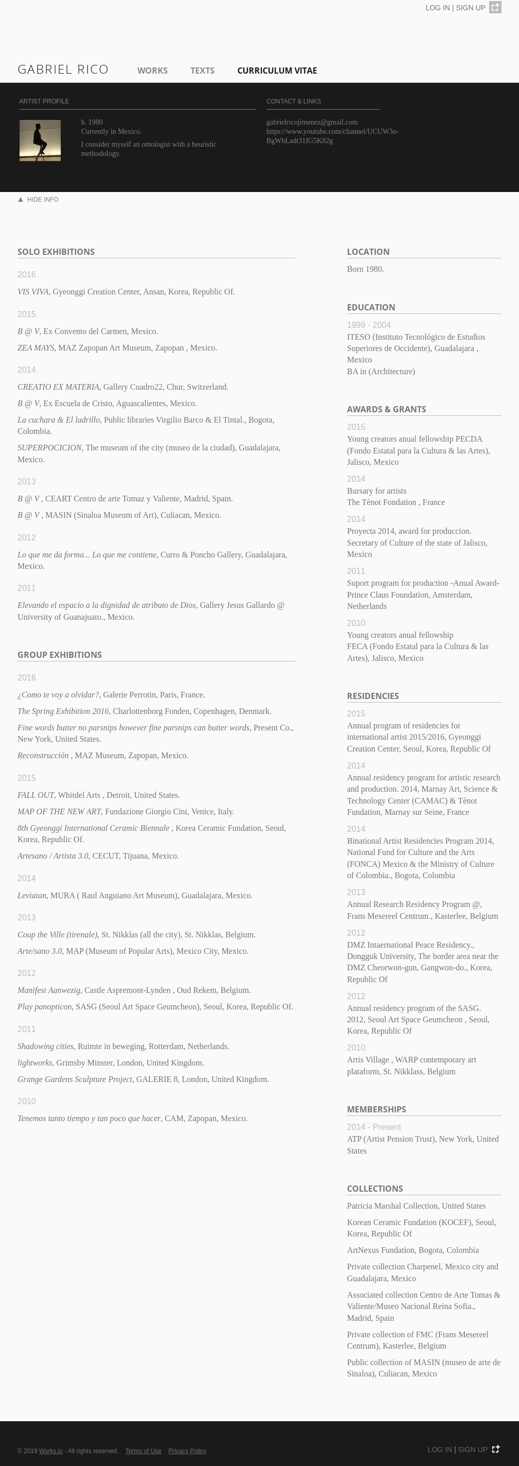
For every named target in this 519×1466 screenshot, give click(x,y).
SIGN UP (471, 8)
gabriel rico (64, 68)
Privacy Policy (187, 1451)
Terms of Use (144, 1451)
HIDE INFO (38, 199)
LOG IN (438, 8)
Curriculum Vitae (277, 70)
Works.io (51, 1451)
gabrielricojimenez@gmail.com (312, 122)
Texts (203, 70)
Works (152, 70)
